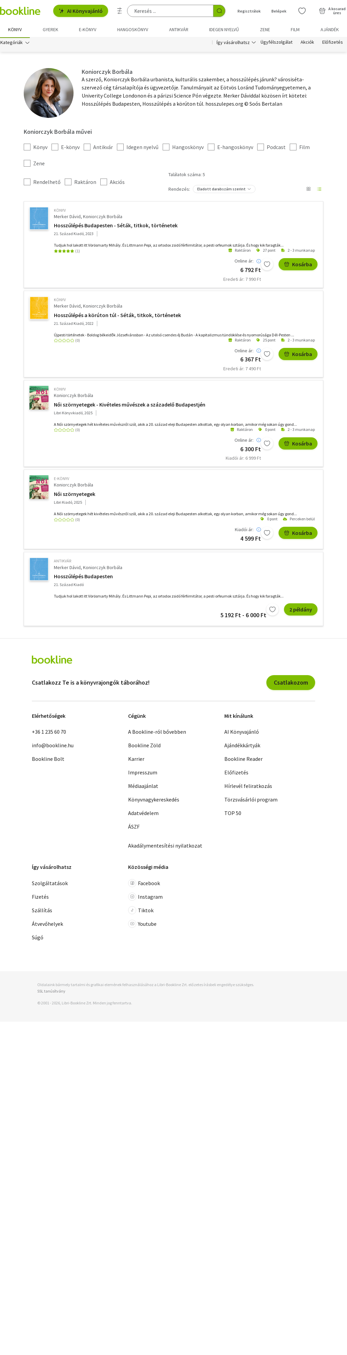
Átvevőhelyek (47, 924)
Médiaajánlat (143, 787)
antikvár (62, 562)
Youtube (142, 925)
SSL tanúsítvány (51, 992)
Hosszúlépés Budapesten (83, 577)
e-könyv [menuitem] (87, 29)
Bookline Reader (243, 760)
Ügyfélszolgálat (276, 43)
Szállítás (42, 911)
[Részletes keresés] (120, 11)
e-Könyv (61, 479)
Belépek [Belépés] (278, 11)
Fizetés (40, 897)
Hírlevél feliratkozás (248, 787)
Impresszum (142, 773)
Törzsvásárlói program (251, 800)
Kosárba (298, 265)
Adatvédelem (143, 814)
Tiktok (141, 911)
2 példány (300, 610)
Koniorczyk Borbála (102, 217)
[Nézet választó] (308, 190)
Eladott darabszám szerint (221, 189)
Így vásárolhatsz (233, 43)
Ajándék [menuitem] (330, 29)
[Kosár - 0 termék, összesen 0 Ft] (332, 11)
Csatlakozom (291, 683)
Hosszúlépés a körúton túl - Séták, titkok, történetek (117, 316)
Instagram (145, 898)
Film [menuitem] (295, 29)
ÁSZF (134, 828)
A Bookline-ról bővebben (157, 733)
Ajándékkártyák (242, 746)
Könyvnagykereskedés (153, 800)
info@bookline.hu (53, 746)
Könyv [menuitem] (15, 29)
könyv (60, 211)
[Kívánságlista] (301, 10)
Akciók (307, 43)
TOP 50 (232, 814)
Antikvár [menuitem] (178, 29)
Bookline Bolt (48, 760)
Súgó (37, 938)
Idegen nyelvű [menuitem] (224, 29)
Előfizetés (332, 43)
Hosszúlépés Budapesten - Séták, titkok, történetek (116, 226)
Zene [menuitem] (265, 29)
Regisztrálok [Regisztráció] (249, 11)
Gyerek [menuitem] (50, 29)
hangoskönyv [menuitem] (132, 29)
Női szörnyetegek (74, 495)
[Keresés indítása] (219, 11)
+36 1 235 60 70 (49, 733)
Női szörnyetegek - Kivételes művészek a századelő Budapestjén (129, 405)
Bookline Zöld (144, 746)
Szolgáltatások (50, 884)
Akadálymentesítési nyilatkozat (165, 846)
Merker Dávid (67, 217)
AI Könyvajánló (81, 10)
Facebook (144, 884)
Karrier (136, 760)
